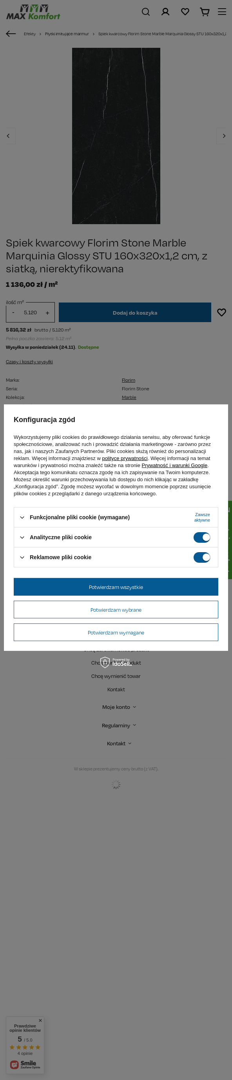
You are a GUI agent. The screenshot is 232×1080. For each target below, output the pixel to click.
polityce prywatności (124, 458)
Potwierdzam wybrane (116, 609)
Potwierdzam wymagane (116, 632)
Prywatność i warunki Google (175, 465)
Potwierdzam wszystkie (116, 586)
